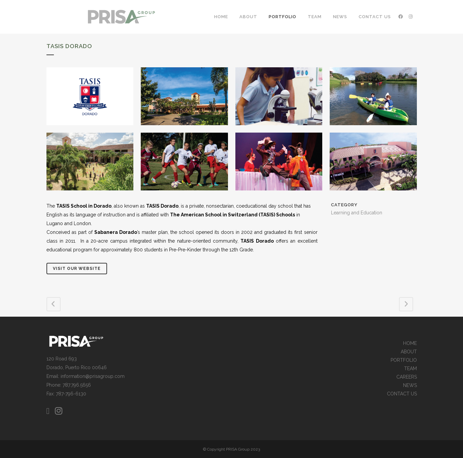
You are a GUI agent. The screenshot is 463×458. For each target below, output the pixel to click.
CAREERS (406, 377)
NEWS (410, 385)
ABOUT (409, 351)
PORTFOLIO (404, 360)
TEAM (410, 368)
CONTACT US (402, 393)
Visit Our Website (77, 268)
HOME (410, 343)
